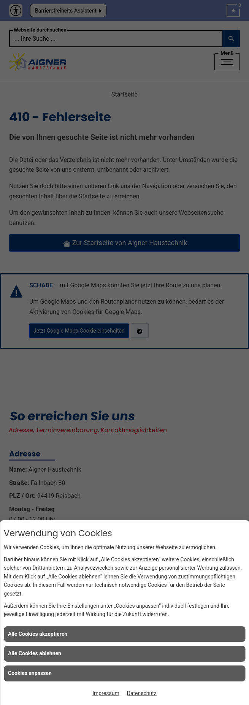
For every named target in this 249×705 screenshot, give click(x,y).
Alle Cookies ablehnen (34, 653)
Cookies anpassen (30, 673)
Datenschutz (142, 693)
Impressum (105, 693)
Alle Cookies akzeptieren (37, 634)
